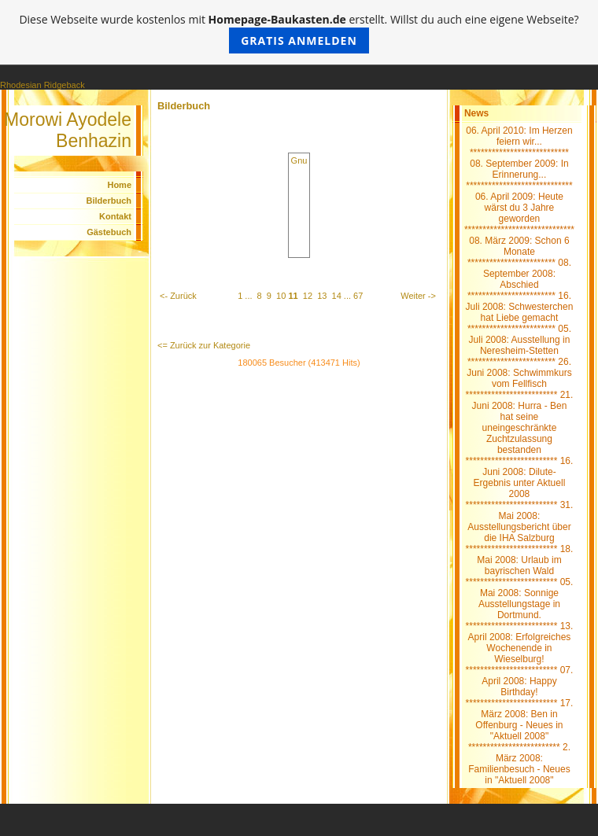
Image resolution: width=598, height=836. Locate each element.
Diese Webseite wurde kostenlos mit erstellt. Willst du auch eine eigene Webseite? (298, 32)
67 (358, 295)
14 (336, 295)
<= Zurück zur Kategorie (203, 345)
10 (281, 295)
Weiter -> (418, 295)
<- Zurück (178, 295)
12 (307, 295)
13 (322, 295)
